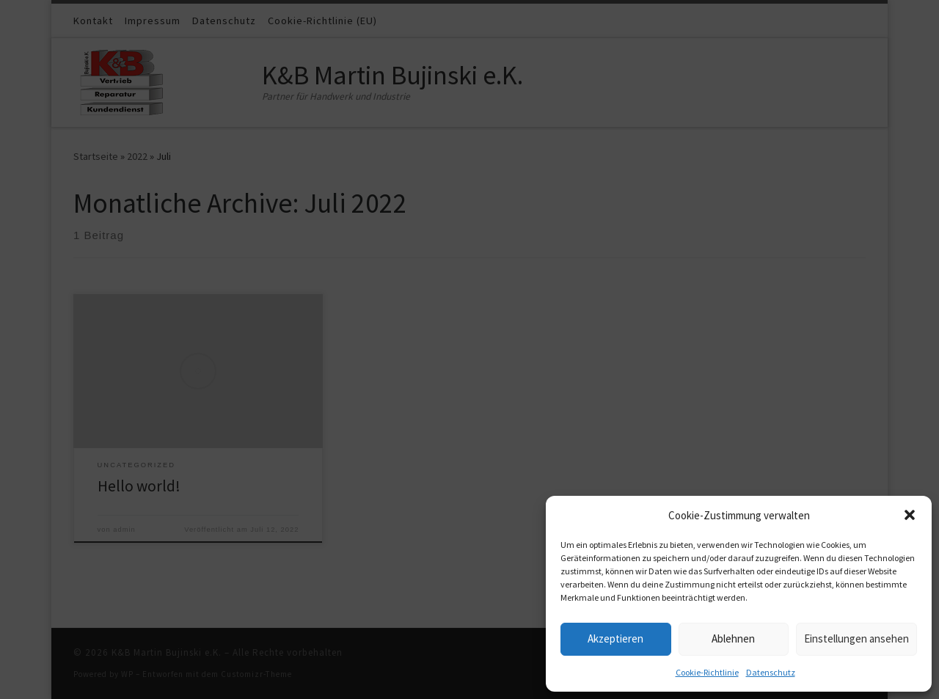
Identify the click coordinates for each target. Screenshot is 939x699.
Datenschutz (770, 672)
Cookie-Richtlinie (707, 672)
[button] (909, 515)
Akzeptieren (615, 638)
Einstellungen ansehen (856, 638)
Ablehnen (733, 638)
